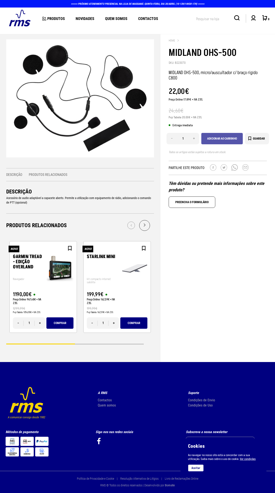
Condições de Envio (201, 400)
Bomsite (170, 485)
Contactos (148, 18)
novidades (85, 18)
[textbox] (213, 18)
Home (172, 40)
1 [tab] (40, 343)
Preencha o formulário (192, 202)
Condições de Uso (200, 405)
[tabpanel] (43, 287)
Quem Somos (116, 18)
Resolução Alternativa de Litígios (139, 478)
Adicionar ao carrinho (222, 138)
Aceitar (195, 468)
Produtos (53, 18)
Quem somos (107, 405)
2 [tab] (109, 343)
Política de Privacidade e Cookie (95, 478)
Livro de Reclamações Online (181, 478)
